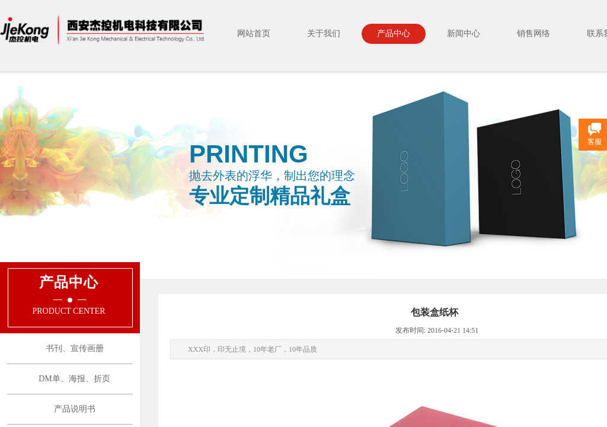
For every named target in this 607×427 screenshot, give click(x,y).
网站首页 (253, 33)
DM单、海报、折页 (74, 378)
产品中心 (393, 33)
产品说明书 (74, 408)
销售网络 (533, 33)
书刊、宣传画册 (75, 348)
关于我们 (323, 33)
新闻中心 (463, 33)
